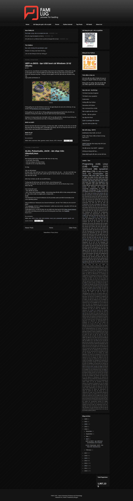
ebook (90, 244)
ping (105, 366)
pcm (55, 218)
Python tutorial (67, 24)
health (94, 336)
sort (105, 256)
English (84, 215)
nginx (85, 194)
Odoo (89, 285)
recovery (100, 372)
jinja (105, 340)
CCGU (96, 177)
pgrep (83, 366)
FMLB (89, 215)
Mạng (92, 180)
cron (92, 221)
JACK (33, 218)
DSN (100, 270)
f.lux (105, 323)
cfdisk (89, 304)
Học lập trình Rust (87, 117)
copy (105, 311)
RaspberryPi (91, 218)
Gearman (100, 276)
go (100, 190)
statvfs (89, 390)
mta (85, 355)
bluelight (104, 299)
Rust (99, 218)
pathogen (91, 363)
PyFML (106, 180)
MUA (90, 282)
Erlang (104, 231)
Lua (107, 281)
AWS (103, 264)
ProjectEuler (85, 204)
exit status (98, 323)
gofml (90, 247)
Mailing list (99, 282)
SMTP (93, 290)
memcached (93, 351)
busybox (98, 240)
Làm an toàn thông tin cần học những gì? (36, 53)
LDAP (95, 234)
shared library (87, 384)
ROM (90, 288)
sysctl (104, 393)
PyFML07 (99, 287)
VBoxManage (85, 293)
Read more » (28, 134)
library (95, 345)
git (96, 198)
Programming (102, 217)
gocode (97, 332)
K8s (105, 201)
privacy (106, 367)
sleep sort (99, 386)
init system (105, 223)
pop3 (97, 253)
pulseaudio (59, 218)
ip (90, 248)
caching (84, 302)
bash (93, 175)
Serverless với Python (88, 105)
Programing (87, 164)
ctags (102, 313)
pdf (97, 364)
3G (102, 262)
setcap (90, 383)
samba (85, 380)
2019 (86, 426)
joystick (103, 342)
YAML (95, 239)
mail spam (98, 348)
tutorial (106, 259)
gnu (104, 331)
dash (91, 314)
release (96, 374)
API (96, 264)
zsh (87, 263)
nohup (89, 358)
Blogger (76, 497)
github (89, 331)
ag (90, 220)
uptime (91, 402)
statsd (83, 390)
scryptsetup (103, 380)
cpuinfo (92, 313)
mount (106, 354)
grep (91, 205)
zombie (85, 410)
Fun (103, 172)
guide (85, 334)
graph (102, 332)
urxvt (97, 402)
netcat (94, 251)
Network (85, 175)
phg (88, 366)
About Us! (99, 24)
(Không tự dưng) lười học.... (90, 151)
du (90, 322)
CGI (107, 267)
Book (86, 182)
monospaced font (99, 354)
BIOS (30, 140)
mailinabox (84, 349)
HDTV (91, 278)
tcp (91, 396)
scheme (105, 190)
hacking (101, 193)
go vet (92, 332)
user (105, 402)
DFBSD (86, 270)
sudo (97, 228)
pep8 (105, 364)
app (105, 294)
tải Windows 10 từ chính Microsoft (41, 108)
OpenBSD (91, 236)
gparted (43, 140)
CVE (89, 269)
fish (102, 245)
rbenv (94, 372)
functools (106, 328)
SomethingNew (98, 174)
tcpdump (104, 209)
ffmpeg (97, 325)
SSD (104, 218)
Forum (57, 24)
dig (96, 317)
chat (105, 304)
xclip (105, 407)
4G (105, 262)
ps (85, 199)
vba (89, 404)
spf (105, 387)
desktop (93, 316)
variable (84, 404)
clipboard (98, 307)
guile (100, 198)
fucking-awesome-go (90, 328)
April (87, 439)
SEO (95, 237)
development (100, 316)
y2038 (91, 409)
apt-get (104, 196)
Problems (93, 217)
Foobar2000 (85, 275)
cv (105, 313)
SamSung (84, 291)
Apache (101, 210)
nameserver (87, 251)
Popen (85, 287)
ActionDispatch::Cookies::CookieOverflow (91, 266)
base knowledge (95, 204)
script (94, 209)
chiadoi (99, 305)
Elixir (104, 213)
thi (97, 398)
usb (101, 402)
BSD (105, 191)
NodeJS (84, 236)
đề (93, 410)
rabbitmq (106, 371)
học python (92, 185)
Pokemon (106, 285)
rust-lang (99, 378)
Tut (88, 177)
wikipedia (30, 206)
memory (86, 226)
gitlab (85, 247)
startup (95, 389)
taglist (98, 395)
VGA (92, 293)
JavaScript (87, 196)
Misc (89, 171)
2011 (86, 468)
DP (96, 270)
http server (97, 205)
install (47, 140)
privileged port (87, 369)
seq (93, 381)
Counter (94, 269)
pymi (104, 255)
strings (100, 390)
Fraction (98, 275)
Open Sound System (70, 209)
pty (100, 369)
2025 (86, 419)
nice (105, 357)
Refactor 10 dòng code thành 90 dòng (35, 50)
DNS (106, 194)
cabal (100, 301)
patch (85, 363)
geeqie (100, 329)
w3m (105, 261)
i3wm (96, 337)
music (51, 218)
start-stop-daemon (86, 389)
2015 (86, 458)
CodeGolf (95, 212)
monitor (93, 226)
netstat (100, 357)
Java (88, 281)
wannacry (95, 406)
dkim (105, 317)
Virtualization (92, 190)
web (96, 229)
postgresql (103, 253)
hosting (100, 336)
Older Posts (72, 228)
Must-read (92, 179)
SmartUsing (101, 179)
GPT (99, 232)
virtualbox (98, 191)
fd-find (92, 325)
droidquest (84, 322)
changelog (94, 304)
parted (100, 361)
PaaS (100, 285)
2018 (86, 429)
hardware (97, 223)
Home (27, 24)
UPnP (104, 291)
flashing (90, 326)
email (88, 198)
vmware (90, 229)
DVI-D (83, 272)
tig (101, 398)
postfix (104, 226)
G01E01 (84, 276)
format (95, 326)
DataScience (91, 201)
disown (100, 317)
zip (107, 409)
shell (96, 183)
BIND (88, 267)
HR (99, 278)
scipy (89, 209)
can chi (89, 302)
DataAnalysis (96, 213)
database (84, 223)
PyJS (105, 287)
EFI (105, 272)
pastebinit (105, 361)
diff (92, 317)
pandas (106, 198)
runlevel (93, 378)
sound (26, 220)
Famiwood (103, 273)
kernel (98, 225)
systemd (104, 228)
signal (106, 384)
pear (101, 364)
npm (105, 251)
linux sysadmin (86, 183)
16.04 (96, 262)
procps (96, 207)
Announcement (101, 185)
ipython (93, 225)
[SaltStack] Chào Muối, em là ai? (91, 133)
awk (85, 240)
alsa (30, 218)
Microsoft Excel (99, 284)
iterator (97, 340)
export (93, 245)
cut (96, 242)
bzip (96, 301)
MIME (85, 282)
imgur (96, 339)
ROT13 (94, 288)
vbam (93, 404)
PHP (97, 236)
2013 (86, 463)
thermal (93, 398)
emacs (96, 244)
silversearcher (87, 386)
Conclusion (97, 231)
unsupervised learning (96, 401)
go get (87, 332)
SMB (88, 290)
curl (104, 221)
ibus (100, 337)
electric (104, 322)
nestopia (94, 357)
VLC (96, 293)
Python (95, 166)
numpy (84, 253)
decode (104, 314)
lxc (107, 225)
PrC (85, 237)
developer (102, 242)
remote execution (104, 374)
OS (98, 202)
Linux (36, 218)
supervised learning (101, 392)
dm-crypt (88, 319)
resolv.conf (85, 256)
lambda (99, 248)
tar (84, 396)
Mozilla (106, 284)
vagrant (84, 229)
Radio (100, 288)
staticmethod (103, 389)
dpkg (83, 198)
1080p (91, 262)
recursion (106, 372)
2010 (86, 471)
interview (86, 225)
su (105, 390)
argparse (104, 296)
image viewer (90, 339)
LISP (92, 281)
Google (106, 276)
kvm (107, 193)
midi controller (45, 218)
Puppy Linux (92, 287)
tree (85, 399)
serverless (99, 381)
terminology (103, 396)
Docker (84, 187)
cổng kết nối (85, 314)
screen (97, 380)
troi (88, 399)
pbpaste (84, 364)
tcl (87, 396)
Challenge (87, 212)
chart (101, 304)
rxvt (104, 378)
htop (105, 336)
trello (101, 259)
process (90, 255)
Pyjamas (84, 288)
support (84, 393)
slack (94, 386)
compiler (92, 310)
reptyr (85, 375)
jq (107, 342)
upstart (84, 210)
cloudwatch (85, 308)
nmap (99, 251)
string (95, 390)
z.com (103, 409)
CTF (85, 269)
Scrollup (131, 248)
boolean (91, 240)
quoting (100, 371)
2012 (86, 465)
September (89, 434)
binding (95, 299)
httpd (88, 337)
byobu (87, 301)
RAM (83, 218)
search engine (85, 381)
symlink (95, 393)
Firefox (84, 185)
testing (88, 259)
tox (96, 259)
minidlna (100, 352)
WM (100, 293)
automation (84, 297)
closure (104, 307)
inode (100, 339)
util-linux (86, 261)
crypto (97, 313)
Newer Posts (29, 228)
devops (95, 193)
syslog (83, 395)
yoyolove (84, 180)
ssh (99, 209)
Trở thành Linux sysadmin (89, 96)
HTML (104, 278)
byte (92, 301)
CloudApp (89, 231)
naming (84, 357)
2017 (86, 453)
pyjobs (97, 255)
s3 (107, 378)
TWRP (91, 291)
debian (104, 204)
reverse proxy (104, 375)
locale (83, 346)
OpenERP (95, 285)
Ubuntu (51, 140)
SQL (100, 237)
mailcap (104, 348)
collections (84, 310)
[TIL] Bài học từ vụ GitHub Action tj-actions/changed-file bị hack (42, 39)
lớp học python (92, 250)
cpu (87, 313)
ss (93, 258)
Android (96, 199)
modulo (91, 354)
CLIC (106, 210)
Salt (105, 237)
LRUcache (97, 281)
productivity (95, 369)
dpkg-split (92, 320)
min (95, 352)
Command (87, 169)
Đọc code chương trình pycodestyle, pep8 (36, 48)
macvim (89, 348)
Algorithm (100, 194)
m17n (83, 348)
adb (90, 294)
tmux (92, 191)
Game (103, 183)
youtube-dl (97, 409)
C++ (83, 193)
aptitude (98, 296)
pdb (93, 364)
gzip (100, 334)
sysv (94, 395)
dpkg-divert (84, 320)
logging (84, 250)
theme (88, 398)
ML (105, 234)
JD (95, 279)
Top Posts (79, 24)
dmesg (98, 319)
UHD (98, 291)
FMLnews (96, 215)
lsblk (95, 346)
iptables (88, 340)
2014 (86, 460)
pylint (85, 371)
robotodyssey (96, 377)
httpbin (84, 337)
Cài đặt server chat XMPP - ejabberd (92, 148)
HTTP (104, 232)
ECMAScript (99, 272)
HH (95, 278)
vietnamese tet (100, 404)
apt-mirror (91, 296)
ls (91, 346)
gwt (95, 334)
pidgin (101, 366)
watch (101, 406)
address (94, 294)
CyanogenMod (101, 269)
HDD (102, 215)
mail (93, 348)
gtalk (107, 332)
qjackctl (65, 218)
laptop (83, 345)
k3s (85, 343)
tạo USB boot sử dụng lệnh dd (52, 112)
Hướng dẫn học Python (89, 102)
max (105, 349)
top (93, 259)
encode (91, 223)
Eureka (103, 187)
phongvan (90, 253)
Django (99, 201)
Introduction (85, 279)
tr (107, 398)
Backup (97, 267)
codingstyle (103, 308)
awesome (92, 297)
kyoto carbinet (94, 343)
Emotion (93, 187)
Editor (83, 273)
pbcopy (104, 363)
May (87, 436)
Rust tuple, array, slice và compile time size (36, 33)
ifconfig (104, 337)
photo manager (94, 366)
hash (105, 334)
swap (89, 393)
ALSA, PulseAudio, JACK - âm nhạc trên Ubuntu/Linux (94, 446)
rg (84, 377)
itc (92, 340)
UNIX (98, 196)
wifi (83, 263)
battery (85, 299)
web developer (85, 407)
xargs (95, 210)
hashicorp (84, 336)
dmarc (93, 319)
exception (86, 245)
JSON (90, 234)
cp (91, 242)
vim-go (92, 261)
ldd (91, 345)
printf (83, 255)
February (88, 450)
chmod (104, 305)
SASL (105, 288)
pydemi (84, 209)
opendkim (90, 360)
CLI (97, 172)
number (84, 360)
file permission (104, 325)
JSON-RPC (103, 279)
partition (86, 207)
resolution (91, 375)
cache (104, 301)
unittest (86, 401)
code (91, 308)
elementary (84, 323)
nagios (100, 355)
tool (104, 398)
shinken (101, 384)
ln (105, 345)
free (105, 326)
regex (92, 228)
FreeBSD (66, 211)
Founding (92, 275)
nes (89, 357)
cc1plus (104, 302)
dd (100, 314)
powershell (95, 367)
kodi (88, 343)
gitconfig (84, 331)
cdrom (83, 304)
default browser (85, 316)
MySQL (86, 217)
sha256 (106, 383)
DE (107, 269)
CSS (83, 201)
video (89, 210)
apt (94, 220)
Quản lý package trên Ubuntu (90, 120)
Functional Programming (89, 188)
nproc (101, 358)
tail (83, 259)
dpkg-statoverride (102, 320)
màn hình (94, 355)
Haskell (84, 234)
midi (40, 218)
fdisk (39, 140)
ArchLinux (103, 199)
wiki (101, 407)
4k (82, 264)
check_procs (93, 305)
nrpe (105, 358)
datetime (96, 314)
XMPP (85, 294)
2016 (86, 455)
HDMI (85, 278)
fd (88, 325)
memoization (101, 351)
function (99, 328)
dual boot (34, 140)
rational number (87, 372)
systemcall (103, 258)
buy (83, 301)
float (107, 245)
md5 (83, 351)
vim (103, 177)
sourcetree (99, 387)
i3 (92, 337)
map (101, 349)
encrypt (92, 323)
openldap (97, 360)
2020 (86, 424)
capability (95, 302)
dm (83, 319)
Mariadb (91, 284)
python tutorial (92, 194)
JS (98, 279)
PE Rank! (89, 24)
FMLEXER (92, 232)
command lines (102, 220)
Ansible (101, 229)
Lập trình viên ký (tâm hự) (89, 123)
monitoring (105, 205)
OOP (93, 202)
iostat (105, 339)
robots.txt (104, 377)
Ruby (98, 180)
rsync (88, 378)
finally (85, 326)
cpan (83, 313)
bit (99, 299)
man (90, 349)
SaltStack (84, 239)
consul (99, 311)
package (84, 361)
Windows (59, 140)
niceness (84, 358)
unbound (106, 399)
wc (105, 406)
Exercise (84, 232)
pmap (83, 367)
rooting (84, 378)
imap (106, 247)
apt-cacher (84, 296)
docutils (104, 319)
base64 (106, 297)
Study (84, 174)
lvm (99, 346)
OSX (104, 202)
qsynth (69, 218)
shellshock (95, 384)
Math (93, 182)
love (88, 346)
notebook (95, 358)
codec (96, 308)
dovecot (84, 244)
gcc (88, 329)
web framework (94, 407)
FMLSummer (96, 273)
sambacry (91, 380)
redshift (90, 374)
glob (94, 331)
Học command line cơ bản (89, 108)
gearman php (94, 329)
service (99, 256)
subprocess (85, 392)
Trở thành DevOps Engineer (90, 93)
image (83, 339)
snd (73, 218)
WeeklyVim (101, 182)
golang (84, 179)
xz (87, 409)
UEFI (55, 140)
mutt (99, 226)
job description (90, 342)
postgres (89, 367)
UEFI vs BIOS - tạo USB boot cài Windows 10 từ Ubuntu (94, 441)
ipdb (83, 340)
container (84, 221)
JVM (83, 281)
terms (83, 398)
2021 (86, 421)
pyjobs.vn (106, 369)
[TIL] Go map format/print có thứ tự (34, 36)
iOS (102, 247)
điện (90, 410)
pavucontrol (98, 363)
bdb (90, 299)
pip (91, 207)
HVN (106, 215)
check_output (85, 305)
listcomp (101, 345)
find (93, 198)
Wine (104, 293)
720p (89, 264)
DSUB (104, 270)
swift (97, 258)
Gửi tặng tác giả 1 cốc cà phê (42, 24)
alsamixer (100, 294)
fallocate (84, 325)
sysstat (89, 395)
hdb (90, 336)
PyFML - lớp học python (89, 114)
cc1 (100, 302)
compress (98, 310)
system (86, 191)
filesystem (85, 205)
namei (104, 355)
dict (89, 317)
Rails (90, 237)
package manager (92, 361)
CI (105, 229)
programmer (103, 207)
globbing (99, 331)
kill (94, 248)
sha (101, 383)
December (89, 431)
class (83, 307)
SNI (98, 290)
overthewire (103, 360)
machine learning (103, 250)
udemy (100, 399)
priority (101, 367)
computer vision (92, 311)
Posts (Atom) (54, 232)
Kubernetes (85, 99)
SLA (83, 290)
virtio (90, 406)
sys (100, 393)
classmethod (90, 307)
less (105, 248)
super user (92, 392)
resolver (97, 375)
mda (87, 351)
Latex (103, 188)
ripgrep (89, 377)
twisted (95, 399)
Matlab (84, 190)
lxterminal (104, 346)
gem (105, 329)
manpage (96, 349)
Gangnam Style (92, 276)
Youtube (101, 239)
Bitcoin (102, 267)
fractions (101, 326)
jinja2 (83, 342)
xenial (83, 409)
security (93, 256)
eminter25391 (104, 244)
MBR (100, 234)
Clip (83, 231)
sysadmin (103, 169)
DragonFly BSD (91, 272)
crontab (98, 221)
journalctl (98, 342)
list (103, 225)
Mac (94, 282)
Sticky (93, 196)
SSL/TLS (104, 290)
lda (88, 345)
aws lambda (99, 297)
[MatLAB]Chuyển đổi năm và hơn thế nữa (94, 154)
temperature (96, 396)
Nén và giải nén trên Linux (89, 111)
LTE (103, 281)
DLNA (91, 270)
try (91, 399)
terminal (90, 199)
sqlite (89, 258)
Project (89, 193)
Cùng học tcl (86, 140)
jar (101, 340)
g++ (85, 329)
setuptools (96, 383)
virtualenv (98, 261)
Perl (102, 236)
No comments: (29, 138)
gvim (91, 334)
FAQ (89, 273)
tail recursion (105, 395)
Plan (107, 236)
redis (85, 374)
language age (103, 343)
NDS (85, 285)
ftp (82, 328)
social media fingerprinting (88, 387)
